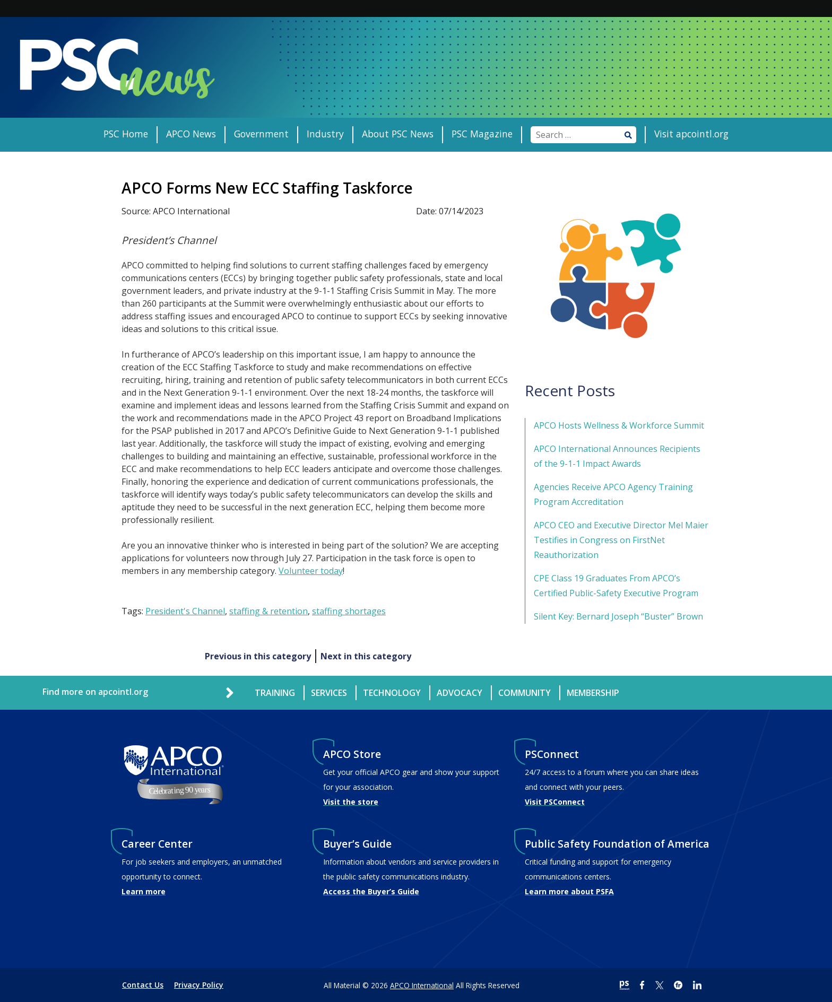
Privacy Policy (198, 985)
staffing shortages (349, 611)
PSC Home (125, 133)
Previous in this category (258, 656)
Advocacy (459, 693)
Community (524, 693)
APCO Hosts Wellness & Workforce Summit (619, 425)
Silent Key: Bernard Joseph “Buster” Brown (618, 616)
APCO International (422, 985)
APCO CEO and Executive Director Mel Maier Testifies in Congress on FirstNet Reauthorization (621, 540)
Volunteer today (311, 571)
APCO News (191, 133)
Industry (325, 133)
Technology (392, 693)
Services (329, 693)
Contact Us (142, 985)
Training (275, 693)
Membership (593, 693)
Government (261, 133)
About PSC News (398, 133)
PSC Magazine (482, 133)
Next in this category (365, 656)
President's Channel (185, 611)
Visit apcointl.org (691, 133)
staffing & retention (268, 611)
